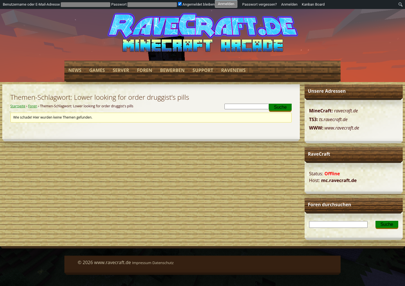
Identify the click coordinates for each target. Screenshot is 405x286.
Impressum (142, 262)
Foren (144, 70)
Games (97, 70)
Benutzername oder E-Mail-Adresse (31, 4)
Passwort (119, 4)
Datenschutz (163, 262)
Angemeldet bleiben (196, 4)
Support (202, 70)
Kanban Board (313, 4)
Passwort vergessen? (259, 4)
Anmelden (289, 4)
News (74, 70)
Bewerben (172, 70)
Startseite (17, 106)
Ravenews (233, 70)
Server (121, 70)
